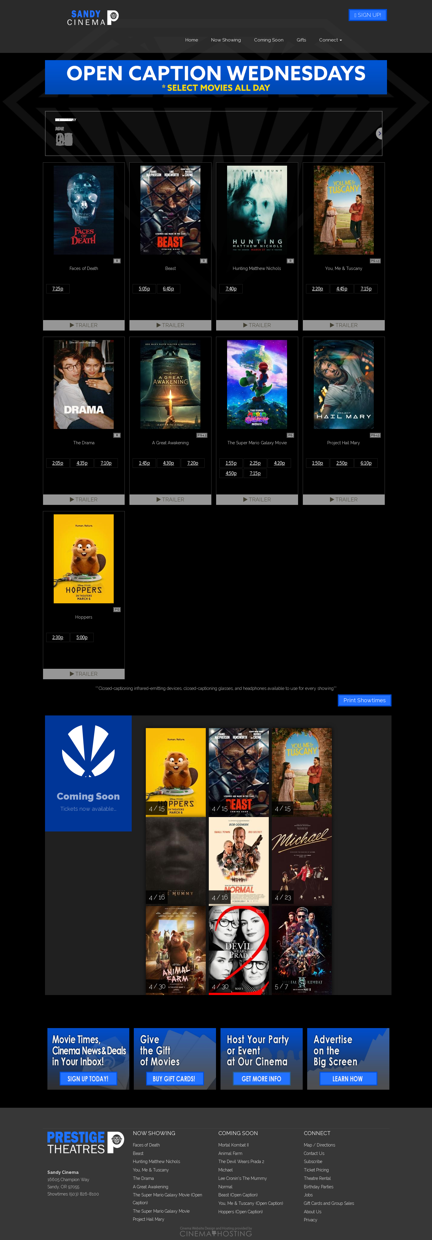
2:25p (255, 463)
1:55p (231, 463)
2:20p (317, 288)
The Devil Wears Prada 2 (241, 1161)
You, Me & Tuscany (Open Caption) (250, 1203)
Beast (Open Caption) (238, 1195)
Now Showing (226, 40)
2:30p (57, 637)
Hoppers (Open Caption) (240, 1211)
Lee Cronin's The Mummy (242, 1178)
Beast (138, 1153)
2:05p (57, 463)
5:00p (82, 637)
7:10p (106, 463)
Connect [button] (330, 40)
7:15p (366, 288)
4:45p (341, 288)
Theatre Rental (317, 1178)
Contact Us (314, 1153)
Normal (225, 1186)
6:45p (168, 288)
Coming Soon (269, 40)
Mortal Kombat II (233, 1145)
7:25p (57, 288)
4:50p (231, 473)
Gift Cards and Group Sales (329, 1203)
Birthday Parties (318, 1186)
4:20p (279, 463)
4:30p (168, 463)
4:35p (82, 463)
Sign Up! (367, 15)
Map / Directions (319, 1145)
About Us (312, 1211)
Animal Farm (230, 1153)
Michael (225, 1170)
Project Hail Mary (148, 1219)
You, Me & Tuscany (151, 1170)
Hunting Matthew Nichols (156, 1161)
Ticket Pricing (316, 1170)
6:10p (366, 463)
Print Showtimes (365, 700)
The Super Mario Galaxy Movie (161, 1211)
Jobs (308, 1195)
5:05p (144, 288)
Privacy (310, 1219)
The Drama (143, 1178)
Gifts (301, 40)
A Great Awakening (150, 1186)
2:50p (341, 463)
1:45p (144, 463)
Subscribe (313, 1161)
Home (191, 40)
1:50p (317, 463)
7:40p (231, 288)
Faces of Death (146, 1145)
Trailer (84, 325)
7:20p (192, 463)
